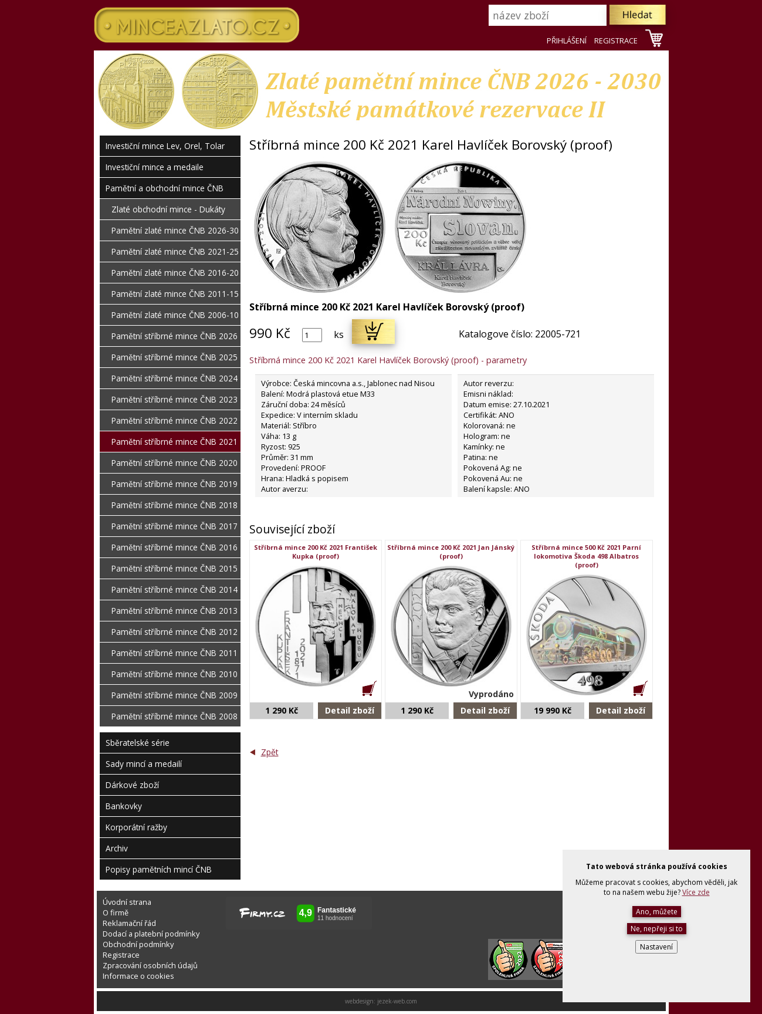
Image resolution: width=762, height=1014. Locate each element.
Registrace (121, 954)
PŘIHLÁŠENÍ (567, 40)
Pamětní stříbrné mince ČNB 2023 (174, 399)
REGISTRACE (616, 40)
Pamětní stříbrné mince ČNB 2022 (174, 420)
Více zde (696, 892)
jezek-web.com (397, 1001)
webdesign (359, 1001)
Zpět (270, 752)
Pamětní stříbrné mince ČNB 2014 (174, 589)
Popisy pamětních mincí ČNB (159, 869)
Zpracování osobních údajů (150, 965)
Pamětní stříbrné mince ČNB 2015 (174, 568)
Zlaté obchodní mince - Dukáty (168, 209)
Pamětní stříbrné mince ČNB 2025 (174, 357)
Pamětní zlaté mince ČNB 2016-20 (175, 272)
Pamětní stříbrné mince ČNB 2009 (174, 695)
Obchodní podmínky (138, 944)
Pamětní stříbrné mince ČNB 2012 (174, 631)
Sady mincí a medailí (144, 763)
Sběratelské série (138, 742)
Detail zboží (349, 710)
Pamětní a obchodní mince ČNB (164, 188)
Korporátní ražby (136, 827)
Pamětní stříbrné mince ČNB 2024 (174, 378)
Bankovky (124, 806)
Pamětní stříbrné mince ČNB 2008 (174, 716)
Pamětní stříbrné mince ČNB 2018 (174, 505)
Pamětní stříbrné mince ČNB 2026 (174, 336)
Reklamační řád (129, 923)
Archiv (117, 848)
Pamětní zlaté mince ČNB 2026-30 (175, 230)
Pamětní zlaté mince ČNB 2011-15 (175, 293)
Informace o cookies (138, 976)
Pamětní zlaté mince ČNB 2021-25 (175, 251)
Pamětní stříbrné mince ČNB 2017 (174, 526)
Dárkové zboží (132, 784)
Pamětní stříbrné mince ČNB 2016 (174, 547)
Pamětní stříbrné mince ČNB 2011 (174, 652)
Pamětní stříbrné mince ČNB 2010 (174, 674)
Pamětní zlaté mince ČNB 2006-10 (175, 314)
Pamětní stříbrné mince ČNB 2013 (174, 610)
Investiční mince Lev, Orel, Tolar (165, 145)
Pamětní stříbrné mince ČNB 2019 (174, 483)
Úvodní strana (127, 902)
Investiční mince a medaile (155, 167)
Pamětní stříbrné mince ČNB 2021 (174, 441)
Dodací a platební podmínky (151, 933)
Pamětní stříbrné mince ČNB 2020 (174, 462)
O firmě (115, 912)
